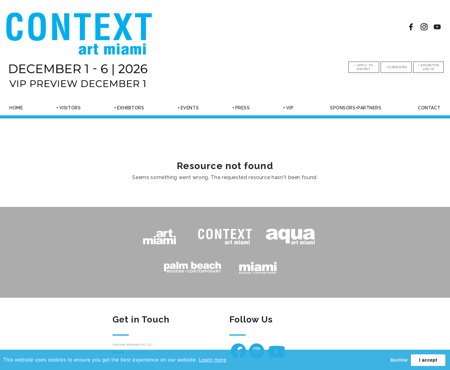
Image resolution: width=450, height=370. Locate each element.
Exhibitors (130, 107)
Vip (290, 107)
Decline (399, 360)
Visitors (70, 107)
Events (190, 107)
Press (242, 107)
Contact (429, 107)
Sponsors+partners (356, 107)
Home (16, 107)
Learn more (213, 359)
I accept (428, 360)
